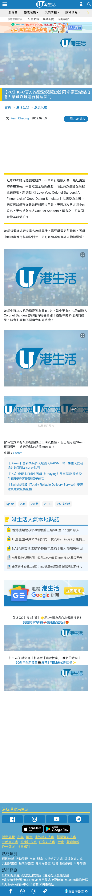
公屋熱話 (33, 19)
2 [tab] (41, 27)
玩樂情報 (51, 12)
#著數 (34, 884)
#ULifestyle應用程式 (37, 880)
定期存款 (63, 19)
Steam (17, 453)
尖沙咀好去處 (44, 837)
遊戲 (35, 504)
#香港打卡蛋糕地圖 (56, 875)
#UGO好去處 (11, 875)
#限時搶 (57, 880)
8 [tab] (49, 32)
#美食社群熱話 (31, 875)
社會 (61, 842)
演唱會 (13, 12)
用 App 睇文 (77, 118)
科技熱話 (64, 504)
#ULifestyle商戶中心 (15, 884)
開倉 (29, 837)
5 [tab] (53, 27)
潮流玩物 (40, 107)
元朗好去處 (10, 842)
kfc (23, 504)
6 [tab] (56, 27)
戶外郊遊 (8, 847)
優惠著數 (30, 12)
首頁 (8, 107)
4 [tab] (49, 27)
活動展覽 (8, 837)
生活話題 (22, 107)
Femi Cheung (19, 118)
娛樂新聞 (48, 19)
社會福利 (23, 847)
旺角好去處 (47, 842)
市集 (20, 837)
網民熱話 (8, 859)
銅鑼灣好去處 (66, 837)
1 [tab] (37, 27)
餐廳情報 (72, 842)
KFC (48, 504)
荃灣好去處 (28, 842)
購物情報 (71, 12)
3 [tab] (45, 27)
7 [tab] (45, 32)
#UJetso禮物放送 (76, 880)
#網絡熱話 (47, 884)
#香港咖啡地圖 (12, 880)
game (10, 504)
